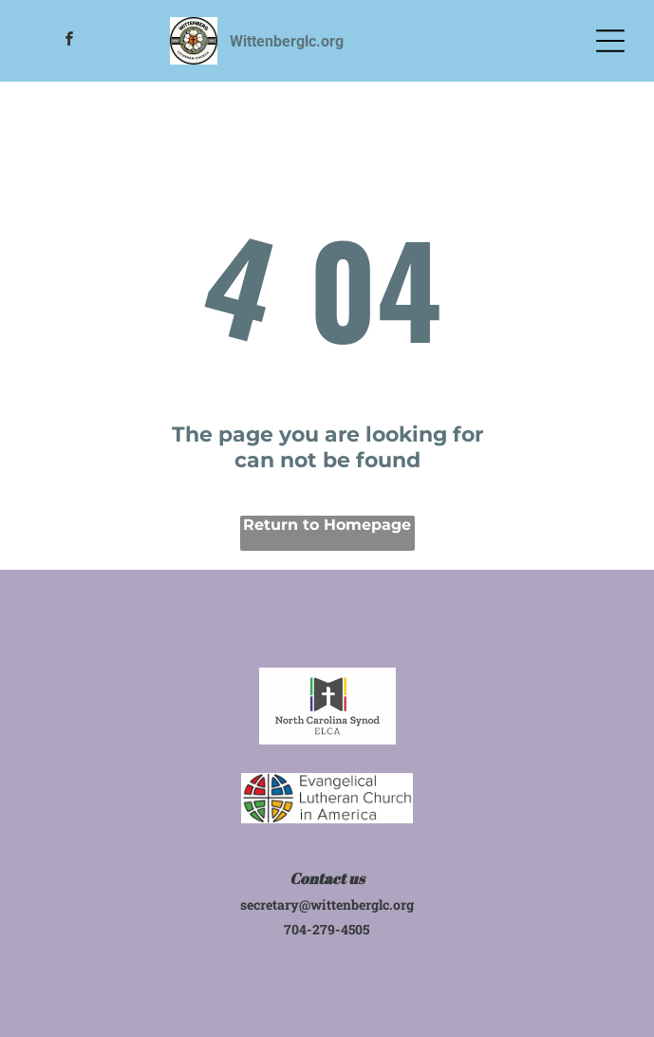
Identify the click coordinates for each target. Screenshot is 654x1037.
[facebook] (69, 41)
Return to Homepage (327, 525)
